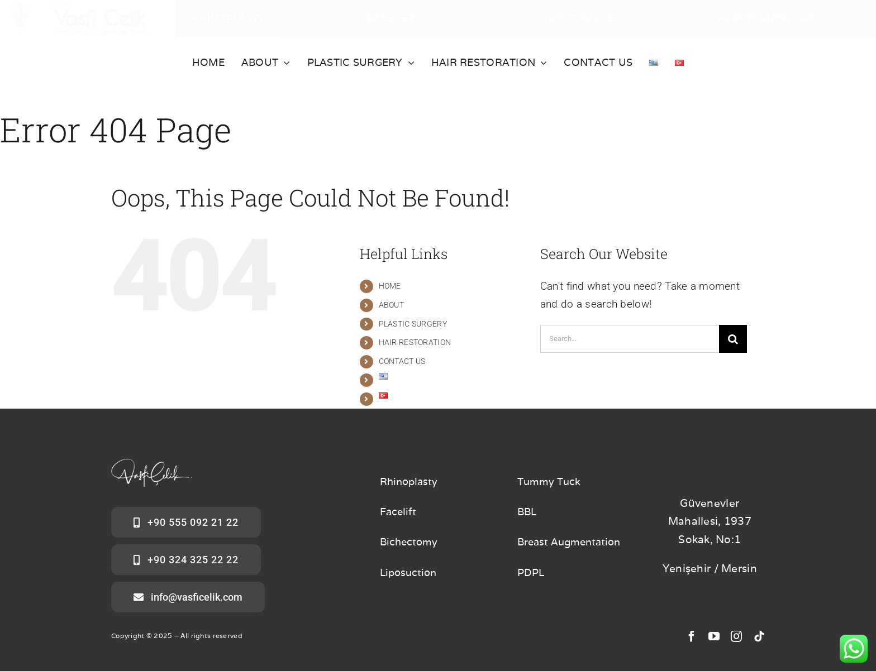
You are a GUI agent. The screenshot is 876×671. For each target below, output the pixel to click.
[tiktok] (759, 636)
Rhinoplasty (408, 481)
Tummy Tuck (548, 481)
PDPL (530, 572)
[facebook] (691, 636)
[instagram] (736, 636)
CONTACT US (402, 361)
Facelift (398, 511)
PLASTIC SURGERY (413, 323)
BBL (526, 511)
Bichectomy (408, 541)
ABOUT (391, 304)
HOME (390, 285)
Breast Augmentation (568, 541)
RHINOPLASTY (228, 18)
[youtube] (714, 636)
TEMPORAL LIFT (582, 18)
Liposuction (408, 572)
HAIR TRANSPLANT (766, 18)
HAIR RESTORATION (415, 342)
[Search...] (629, 339)
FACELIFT (391, 18)
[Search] (733, 339)
